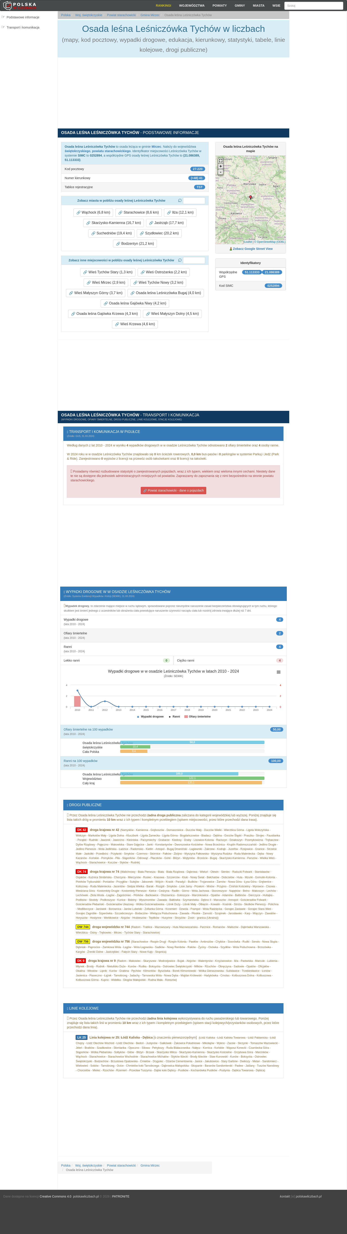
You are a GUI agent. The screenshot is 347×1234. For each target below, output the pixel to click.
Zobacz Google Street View (253, 249)
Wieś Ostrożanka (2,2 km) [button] (164, 272)
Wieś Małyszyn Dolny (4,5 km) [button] (172, 314)
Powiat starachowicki (121, 15)
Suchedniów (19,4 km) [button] (111, 233)
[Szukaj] (313, 6)
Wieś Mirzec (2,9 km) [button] (106, 283)
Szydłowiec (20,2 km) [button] (159, 233)
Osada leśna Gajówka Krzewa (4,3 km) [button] (104, 314)
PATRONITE (120, 1196)
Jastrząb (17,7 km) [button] (166, 223)
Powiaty (220, 5)
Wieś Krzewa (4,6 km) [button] (135, 324)
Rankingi (163, 5)
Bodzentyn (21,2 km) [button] (135, 244)
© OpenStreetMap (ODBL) (269, 241)
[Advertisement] (318, 90)
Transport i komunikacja (23, 27)
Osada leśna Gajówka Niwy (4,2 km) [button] (135, 303)
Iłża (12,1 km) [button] (180, 212)
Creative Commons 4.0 (55, 1196)
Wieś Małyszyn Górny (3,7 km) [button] (95, 293)
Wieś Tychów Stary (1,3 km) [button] (107, 272)
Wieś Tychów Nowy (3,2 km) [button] (158, 283)
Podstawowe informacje (23, 17)
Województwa (191, 5)
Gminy (240, 5)
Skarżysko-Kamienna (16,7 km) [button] (113, 223)
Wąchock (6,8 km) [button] (93, 212)
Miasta (259, 5)
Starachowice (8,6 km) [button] (138, 212)
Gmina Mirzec (150, 15)
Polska (65, 15)
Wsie (276, 5)
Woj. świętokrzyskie (88, 15)
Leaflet (248, 241)
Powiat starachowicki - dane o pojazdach (173, 490)
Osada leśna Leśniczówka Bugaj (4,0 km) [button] (165, 293)
